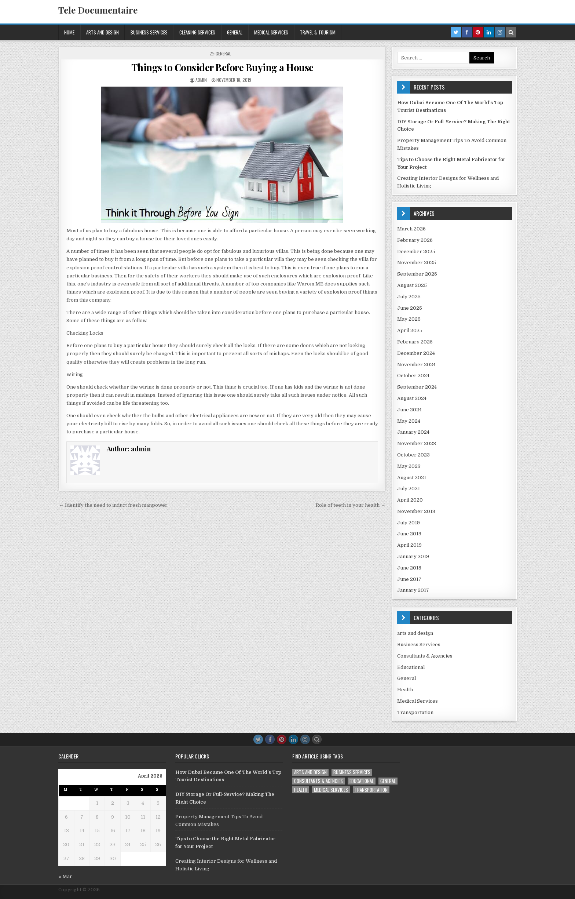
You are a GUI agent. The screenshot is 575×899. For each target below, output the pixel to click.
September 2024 (417, 387)
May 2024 (408, 421)
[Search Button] (317, 739)
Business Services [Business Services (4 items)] (351, 772)
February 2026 (415, 240)
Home (69, 32)
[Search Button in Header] (511, 32)
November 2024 (416, 364)
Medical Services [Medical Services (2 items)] (331, 789)
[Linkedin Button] (293, 739)
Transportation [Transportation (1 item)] (371, 789)
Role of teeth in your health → (350, 505)
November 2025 (416, 262)
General (234, 32)
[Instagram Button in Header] (500, 32)
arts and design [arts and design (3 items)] (310, 772)
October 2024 (413, 375)
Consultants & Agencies (425, 656)
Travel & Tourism (318, 32)
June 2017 (409, 579)
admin (201, 80)
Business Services (149, 32)
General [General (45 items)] (388, 781)
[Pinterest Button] (281, 739)
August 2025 (412, 285)
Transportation (415, 712)
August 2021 (411, 477)
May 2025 (409, 319)
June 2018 (409, 568)
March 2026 (411, 229)
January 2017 (413, 590)
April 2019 (409, 545)
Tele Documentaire (98, 10)
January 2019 (413, 556)
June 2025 (409, 308)
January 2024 (413, 432)
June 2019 (409, 533)
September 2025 (417, 274)
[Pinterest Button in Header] (478, 32)
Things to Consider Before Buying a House (222, 67)
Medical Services (271, 32)
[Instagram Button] (305, 739)
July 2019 (408, 522)
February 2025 (415, 342)
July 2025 (409, 296)
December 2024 (416, 353)
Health (405, 689)
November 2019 (416, 511)
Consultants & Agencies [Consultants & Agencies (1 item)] (318, 781)
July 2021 (408, 488)
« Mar (65, 876)
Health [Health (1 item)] (300, 789)
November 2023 (416, 443)
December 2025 (416, 251)
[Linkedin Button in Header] (489, 32)
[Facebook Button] (270, 739)
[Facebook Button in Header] (467, 32)
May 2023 (409, 466)
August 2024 (411, 398)
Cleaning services (197, 32)
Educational (411, 667)
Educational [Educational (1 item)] (361, 781)
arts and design (102, 32)
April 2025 (409, 330)
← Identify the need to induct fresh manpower (113, 505)
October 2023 (413, 455)
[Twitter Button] (258, 739)
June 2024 (409, 409)
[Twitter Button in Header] (456, 32)
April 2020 (410, 500)
